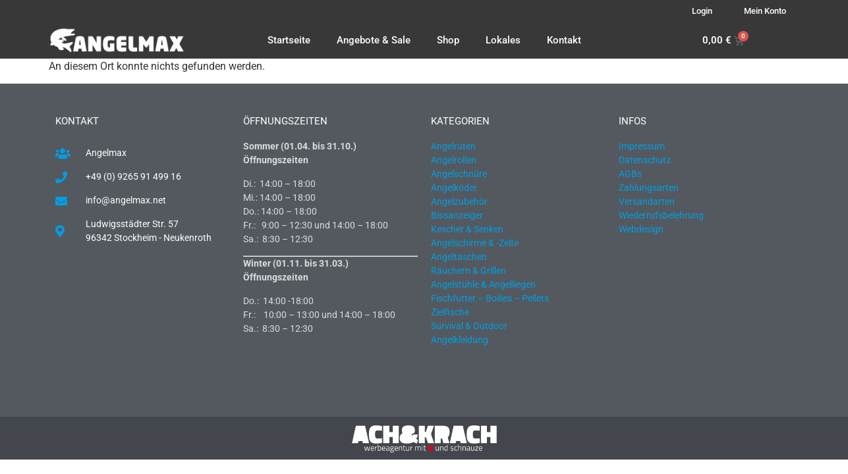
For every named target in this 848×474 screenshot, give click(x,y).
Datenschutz (645, 160)
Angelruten (453, 146)
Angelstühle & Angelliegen (483, 284)
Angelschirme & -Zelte (475, 243)
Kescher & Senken (467, 229)
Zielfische (450, 312)
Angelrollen (453, 160)
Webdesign (641, 229)
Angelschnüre (459, 174)
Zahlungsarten (649, 187)
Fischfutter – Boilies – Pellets (490, 298)
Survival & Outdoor (469, 326)
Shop (448, 40)
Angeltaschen (459, 256)
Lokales (503, 40)
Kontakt (564, 40)
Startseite (289, 40)
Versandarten (647, 201)
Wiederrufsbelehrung (661, 215)
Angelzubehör (459, 201)
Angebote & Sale (373, 40)
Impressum (642, 146)
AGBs (630, 174)
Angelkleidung (459, 339)
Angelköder (454, 187)
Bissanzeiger (457, 215)
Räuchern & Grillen (468, 270)
